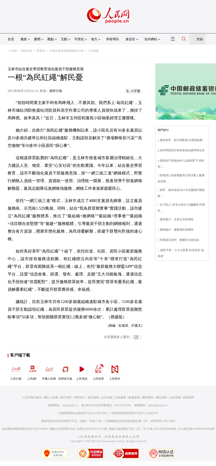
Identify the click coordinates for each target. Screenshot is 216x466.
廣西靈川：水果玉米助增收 (176, 219)
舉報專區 (112, 39)
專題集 (41, 50)
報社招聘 (66, 397)
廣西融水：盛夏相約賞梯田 (176, 229)
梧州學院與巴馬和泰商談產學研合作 (182, 150)
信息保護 (175, 397)
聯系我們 (188, 397)
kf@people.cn (70, 405)
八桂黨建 (93, 50)
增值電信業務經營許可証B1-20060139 (134, 413)
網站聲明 (147, 397)
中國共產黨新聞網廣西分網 (66, 50)
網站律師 (161, 397)
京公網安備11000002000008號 (196, 428)
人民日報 (16, 371)
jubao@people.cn (158, 405)
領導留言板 (65, 371)
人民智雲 (98, 371)
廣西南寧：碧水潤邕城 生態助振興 (181, 140)
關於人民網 (51, 397)
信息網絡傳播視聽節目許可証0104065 (25, 428)
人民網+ (32, 371)
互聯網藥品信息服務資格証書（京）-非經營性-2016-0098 (140, 421)
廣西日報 (55, 91)
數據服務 (134, 397)
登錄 (200, 39)
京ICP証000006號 (165, 428)
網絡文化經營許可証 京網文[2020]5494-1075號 (78, 428)
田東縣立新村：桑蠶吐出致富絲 (179, 239)
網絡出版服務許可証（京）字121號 (131, 428)
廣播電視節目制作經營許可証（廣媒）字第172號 (71, 421)
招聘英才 (79, 397)
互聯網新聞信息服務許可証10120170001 (83, 413)
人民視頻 (82, 371)
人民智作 (115, 371)
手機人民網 (49, 371)
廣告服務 (93, 397)
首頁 (11, 39)
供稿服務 (120, 397)
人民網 (12, 50)
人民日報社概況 (32, 397)
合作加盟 (107, 397)
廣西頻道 (26, 50)
